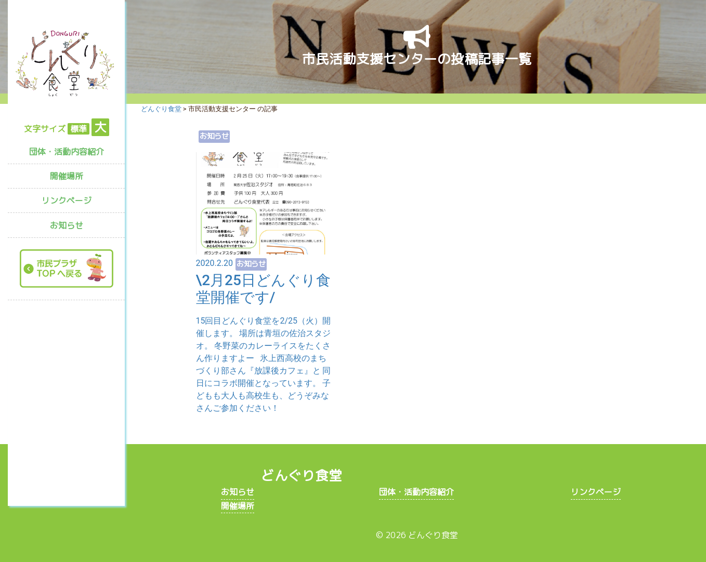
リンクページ (66, 200)
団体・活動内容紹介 (66, 151)
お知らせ (66, 225)
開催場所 (66, 176)
